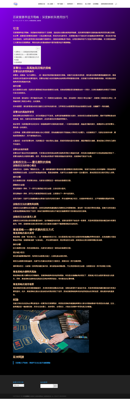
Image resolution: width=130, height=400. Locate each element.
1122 (16, 20)
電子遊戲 (60, 4)
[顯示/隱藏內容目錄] (37, 48)
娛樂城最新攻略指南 (107, 4)
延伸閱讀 (18, 62)
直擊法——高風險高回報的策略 (26, 52)
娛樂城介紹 (41, 4)
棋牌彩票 (70, 4)
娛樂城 (39, 20)
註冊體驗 (95, 4)
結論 (17, 60)
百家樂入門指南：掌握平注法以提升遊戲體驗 (32, 363)
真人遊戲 (50, 4)
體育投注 (80, 4)
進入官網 (87, 4)
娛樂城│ (27, 396)
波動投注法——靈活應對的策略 (26, 54)
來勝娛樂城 (32, 20)
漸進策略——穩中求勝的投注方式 (27, 57)
